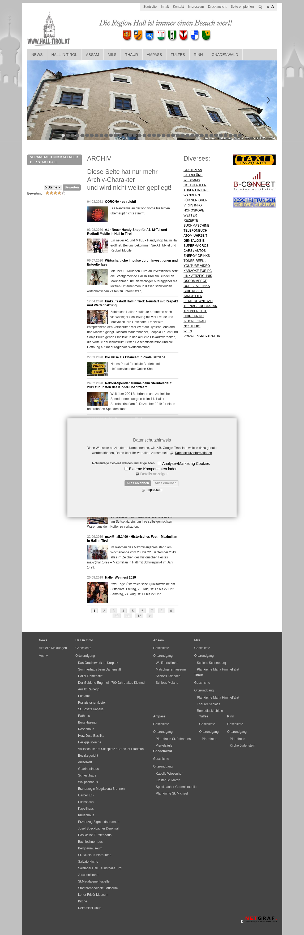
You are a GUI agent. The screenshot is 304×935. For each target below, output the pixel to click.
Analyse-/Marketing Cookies (186, 463)
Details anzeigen (154, 474)
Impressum (154, 490)
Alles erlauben (166, 483)
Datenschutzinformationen (193, 453)
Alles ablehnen (137, 483)
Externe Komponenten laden (153, 469)
